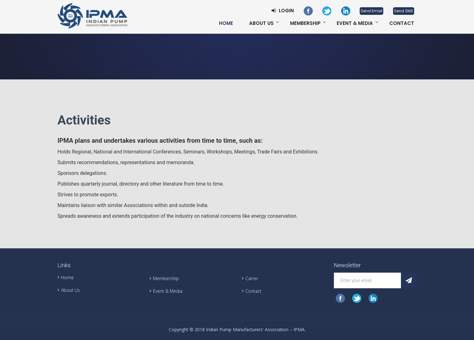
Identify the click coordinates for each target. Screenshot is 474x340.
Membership (305, 23)
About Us (261, 23)
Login (282, 10)
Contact (401, 23)
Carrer (251, 278)
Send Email (371, 11)
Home (226, 23)
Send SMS (403, 11)
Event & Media (355, 23)
